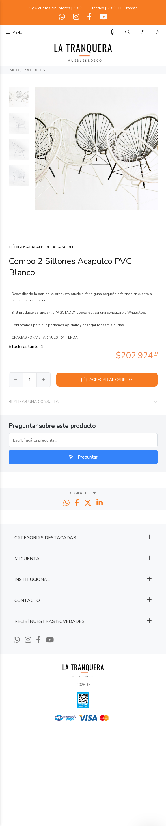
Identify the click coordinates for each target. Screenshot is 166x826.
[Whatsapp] (62, 17)
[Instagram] (76, 17)
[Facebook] (89, 17)
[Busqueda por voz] (112, 32)
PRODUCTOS (34, 70)
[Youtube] (102, 17)
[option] (19, 100)
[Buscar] (127, 32)
